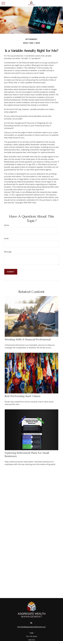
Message (8, 252)
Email (6, 238)
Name (6, 225)
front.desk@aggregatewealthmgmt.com (31, 627)
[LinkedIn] (31, 622)
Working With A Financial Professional (28, 339)
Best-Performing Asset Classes (22, 396)
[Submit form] (10, 272)
